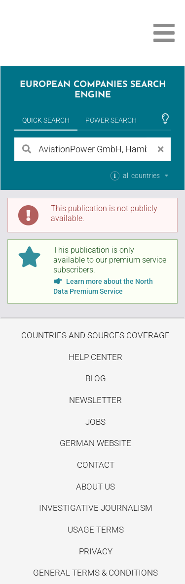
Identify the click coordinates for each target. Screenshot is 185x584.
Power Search (111, 120)
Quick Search (46, 120)
